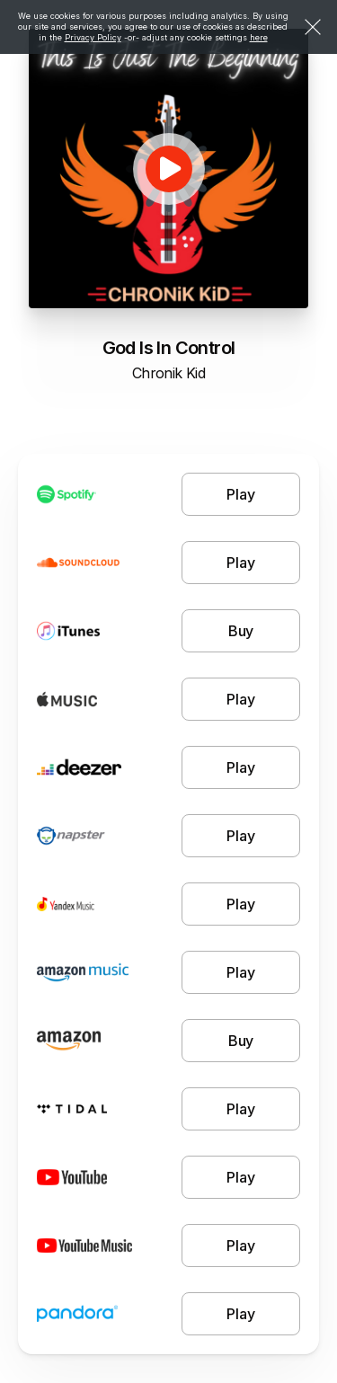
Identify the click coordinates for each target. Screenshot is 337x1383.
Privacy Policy (93, 37)
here (259, 37)
